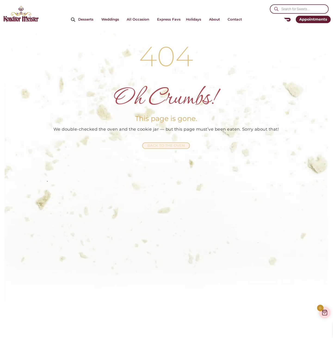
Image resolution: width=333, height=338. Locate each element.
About (215, 19)
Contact (236, 19)
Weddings (111, 19)
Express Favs (169, 19)
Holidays (195, 19)
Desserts (87, 19)
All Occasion (139, 19)
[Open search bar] (73, 19)
